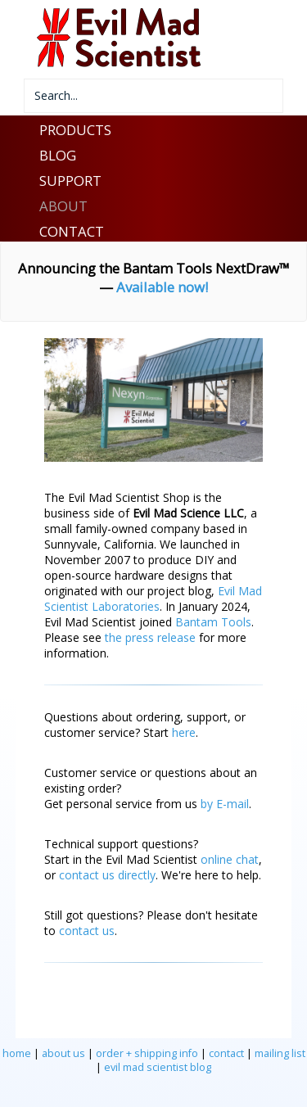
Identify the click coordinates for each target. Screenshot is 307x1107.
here (184, 732)
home (16, 1053)
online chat (230, 859)
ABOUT (63, 206)
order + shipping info (147, 1053)
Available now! (162, 287)
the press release (150, 637)
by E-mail (225, 803)
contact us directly (107, 875)
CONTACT (71, 231)
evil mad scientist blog (157, 1067)
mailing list (280, 1053)
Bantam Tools (213, 622)
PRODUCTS (75, 129)
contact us (87, 930)
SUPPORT (70, 180)
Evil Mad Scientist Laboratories (153, 598)
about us (63, 1053)
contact (226, 1053)
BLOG (57, 155)
